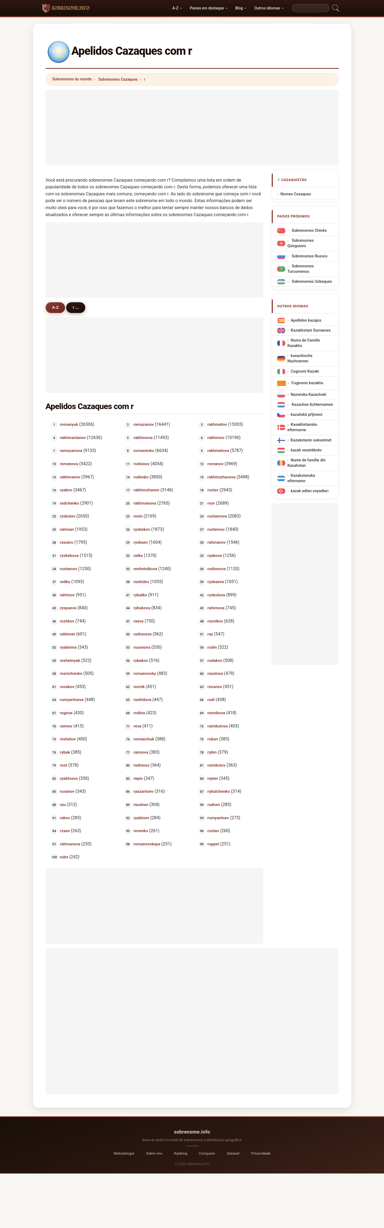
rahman (67, 529)
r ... (76, 307)
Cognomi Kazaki (305, 371)
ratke (138, 555)
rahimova (216, 608)
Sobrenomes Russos (309, 256)
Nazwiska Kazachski (308, 394)
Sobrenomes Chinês (309, 230)
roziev (213, 490)
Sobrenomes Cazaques (117, 79)
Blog (239, 8)
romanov (216, 463)
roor (211, 503)
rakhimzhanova (222, 476)
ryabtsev (141, 817)
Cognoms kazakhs (307, 383)
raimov (66, 725)
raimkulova (218, 725)
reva (137, 725)
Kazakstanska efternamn (301, 478)
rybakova (142, 608)
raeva (139, 620)
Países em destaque (207, 8)
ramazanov (144, 424)
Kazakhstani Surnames (311, 330)
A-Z (175, 8)
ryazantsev (144, 791)
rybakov (141, 660)
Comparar (207, 1153)
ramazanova (71, 450)
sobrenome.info (192, 1132)
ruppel (213, 843)
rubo (64, 857)
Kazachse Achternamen (312, 404)
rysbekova (69, 555)
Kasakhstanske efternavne (302, 427)
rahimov (67, 594)
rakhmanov (70, 476)
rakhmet (67, 634)
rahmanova (70, 843)
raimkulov (217, 765)
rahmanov (217, 542)
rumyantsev (218, 817)
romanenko (144, 450)
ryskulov (67, 516)
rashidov (141, 581)
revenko (141, 830)
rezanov (215, 686)
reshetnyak (70, 660)
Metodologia (124, 1153)
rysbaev (141, 542)
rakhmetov (217, 424)
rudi (211, 699)
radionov (141, 765)
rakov (65, 817)
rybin (212, 752)
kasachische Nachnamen (299, 359)
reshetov (68, 739)
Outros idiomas (267, 8)
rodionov (142, 463)
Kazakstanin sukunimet (311, 440)
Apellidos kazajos (306, 320)
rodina (139, 712)
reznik (139, 686)
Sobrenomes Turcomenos (300, 269)
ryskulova (216, 594)
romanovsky (145, 673)
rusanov (67, 791)
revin (138, 516)
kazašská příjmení (306, 414)
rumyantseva (71, 699)
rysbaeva (216, 581)
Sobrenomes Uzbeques (311, 281)
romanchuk (144, 739)
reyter (213, 778)
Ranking (180, 1153)
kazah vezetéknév (306, 450)
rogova (66, 712)
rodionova (217, 568)
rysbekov (142, 529)
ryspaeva (68, 608)
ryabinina (68, 647)
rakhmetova (218, 450)
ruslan (213, 830)
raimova (141, 752)
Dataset (233, 1153)
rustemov (216, 529)
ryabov (66, 490)
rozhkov (67, 620)
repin (138, 778)
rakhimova (143, 437)
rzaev (65, 830)
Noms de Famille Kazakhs (303, 343)
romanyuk (69, 424)
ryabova (215, 555)
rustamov (68, 568)
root (63, 765)
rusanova (142, 647)
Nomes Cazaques (295, 194)
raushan (141, 804)
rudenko (141, 476)
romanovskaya (147, 843)
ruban (213, 739)
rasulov (66, 542)
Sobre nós (154, 1153)
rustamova (217, 516)
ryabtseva (68, 778)
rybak (65, 752)
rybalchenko (219, 791)
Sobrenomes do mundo (72, 79)
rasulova (215, 673)
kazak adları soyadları (309, 491)
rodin (212, 647)
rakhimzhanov (146, 490)
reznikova (216, 712)
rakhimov (216, 437)
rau (63, 804)
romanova (69, 463)
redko (65, 581)
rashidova (142, 699)
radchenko (69, 503)
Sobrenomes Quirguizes (300, 243)
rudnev (214, 804)
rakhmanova (145, 503)
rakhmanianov (73, 437)
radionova (143, 634)
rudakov (215, 660)
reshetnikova (145, 568)
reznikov (215, 620)
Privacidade (260, 1153)
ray (210, 634)
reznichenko (71, 673)
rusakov (67, 686)
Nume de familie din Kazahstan (306, 463)
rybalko (140, 594)
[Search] (310, 8)
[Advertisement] (192, 127)
